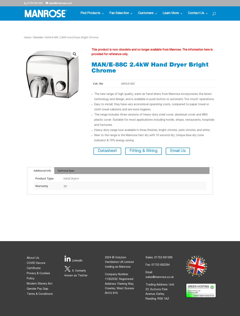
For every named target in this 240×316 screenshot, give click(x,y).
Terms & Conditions (40, 294)
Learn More (171, 13)
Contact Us (196, 13)
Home (27, 37)
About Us (33, 258)
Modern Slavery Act (39, 284)
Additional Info (42, 170)
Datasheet (107, 151)
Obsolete (38, 37)
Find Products (90, 13)
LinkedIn (77, 261)
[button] (74, 54)
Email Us (178, 151)
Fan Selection (119, 13)
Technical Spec (65, 170)
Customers (145, 13)
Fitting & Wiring (143, 151)
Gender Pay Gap (37, 289)
